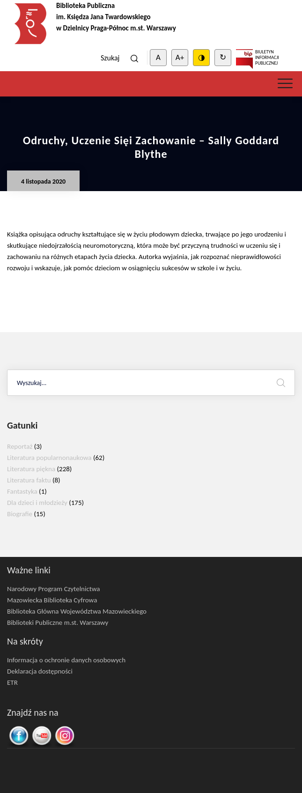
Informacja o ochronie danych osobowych (66, 660)
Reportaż (19, 446)
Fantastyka (22, 491)
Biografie (19, 514)
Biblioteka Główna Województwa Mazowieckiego (77, 611)
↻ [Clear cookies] (223, 57)
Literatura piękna (31, 469)
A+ (180, 57)
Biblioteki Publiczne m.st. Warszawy (57, 622)
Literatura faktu (29, 480)
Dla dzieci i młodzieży (37, 502)
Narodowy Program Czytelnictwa (53, 589)
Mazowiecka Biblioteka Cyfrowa (52, 600)
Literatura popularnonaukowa (49, 457)
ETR (12, 682)
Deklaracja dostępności (40, 671)
